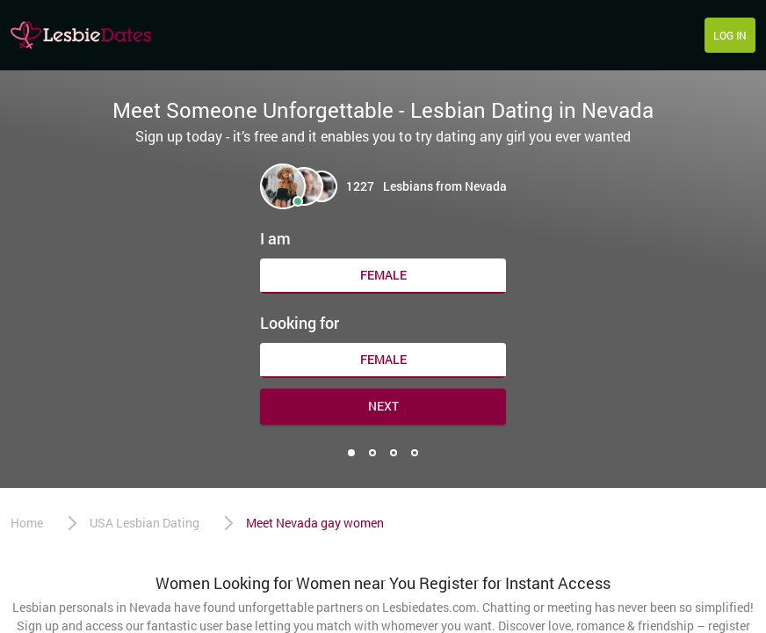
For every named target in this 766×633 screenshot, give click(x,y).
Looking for (299, 322)
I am (275, 238)
